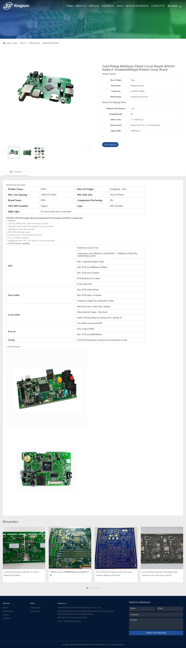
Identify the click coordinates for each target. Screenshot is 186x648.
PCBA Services (34, 43)
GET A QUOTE (110, 145)
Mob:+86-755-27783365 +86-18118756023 (72, 618)
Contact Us (157, 6)
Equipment (108, 6)
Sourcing (6, 615)
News (120, 6)
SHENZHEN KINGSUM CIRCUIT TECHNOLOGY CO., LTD (79, 608)
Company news (35, 608)
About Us (81, 6)
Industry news (35, 611)
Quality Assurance (137, 6)
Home (70, 6)
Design (5, 608)
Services (94, 6)
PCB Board (6, 618)
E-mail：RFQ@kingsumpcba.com (69, 621)
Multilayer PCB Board (51, 43)
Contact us (62, 603)
